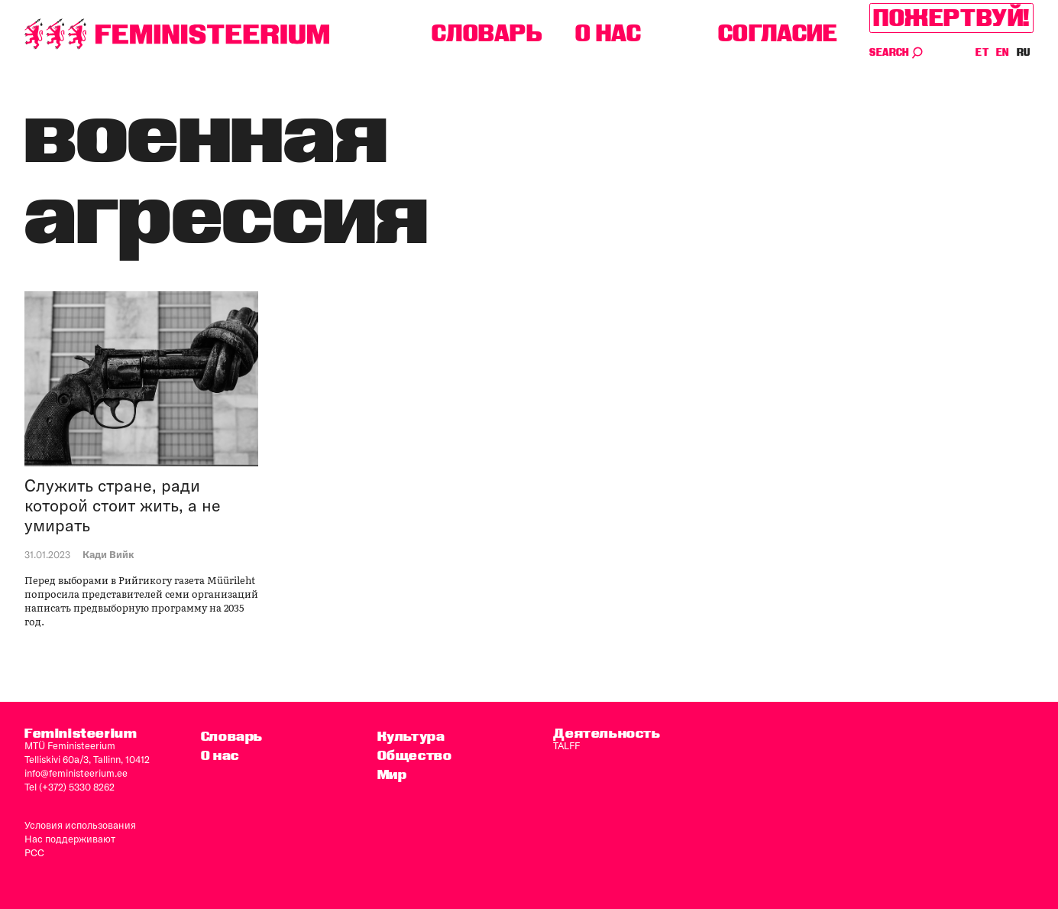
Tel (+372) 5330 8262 (69, 787)
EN (1003, 52)
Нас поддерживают (69, 839)
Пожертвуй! (951, 18)
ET (982, 52)
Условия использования (80, 825)
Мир (392, 774)
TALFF (566, 745)
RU (1023, 52)
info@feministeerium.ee (76, 773)
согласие (778, 33)
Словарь (487, 33)
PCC (34, 852)
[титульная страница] (177, 34)
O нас (608, 33)
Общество (414, 755)
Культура (411, 736)
